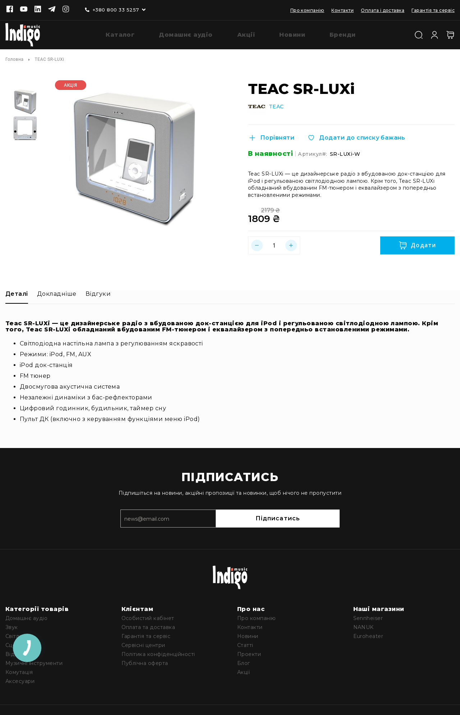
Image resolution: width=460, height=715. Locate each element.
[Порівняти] (271, 136)
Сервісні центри (143, 644)
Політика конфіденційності (158, 653)
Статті (245, 644)
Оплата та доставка (148, 626)
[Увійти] (434, 33)
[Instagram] (65, 10)
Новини (247, 635)
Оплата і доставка (382, 10)
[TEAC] (257, 105)
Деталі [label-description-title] (16, 292)
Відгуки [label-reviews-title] (98, 292)
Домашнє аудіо (26, 617)
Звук (11, 626)
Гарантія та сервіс (433, 10)
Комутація (19, 671)
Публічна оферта (144, 662)
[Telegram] (51, 10)
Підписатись (309, 516)
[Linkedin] (37, 10)
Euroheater (368, 635)
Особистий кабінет (147, 617)
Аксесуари (19, 679)
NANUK (363, 626)
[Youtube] (23, 10)
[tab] (16, 295)
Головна (14, 57)
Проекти (249, 653)
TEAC (276, 105)
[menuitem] (114, 34)
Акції (243, 671)
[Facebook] (9, 10)
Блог (243, 662)
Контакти (342, 10)
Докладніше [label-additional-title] (57, 292)
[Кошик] (450, 34)
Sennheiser (368, 617)
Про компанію (307, 10)
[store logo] (22, 34)
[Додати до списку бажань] (356, 136)
